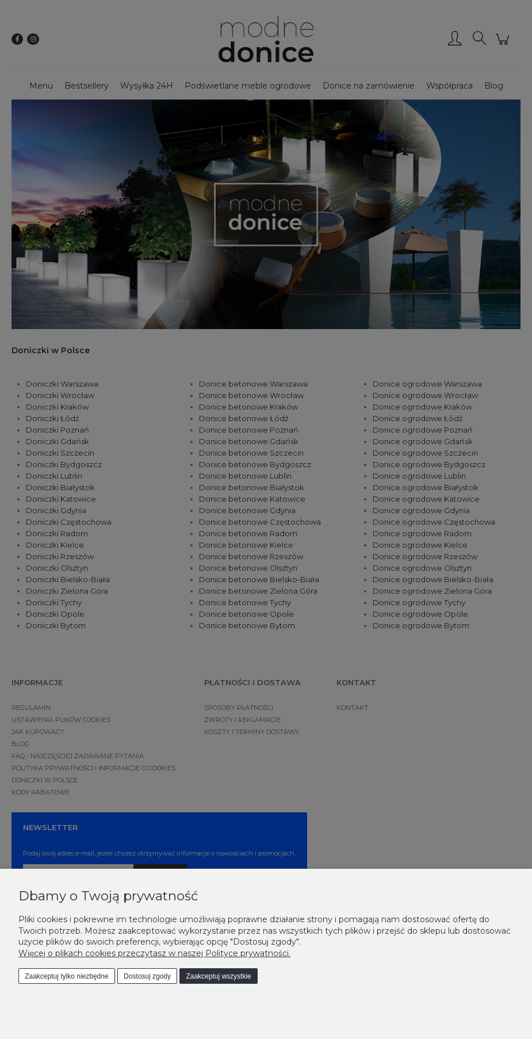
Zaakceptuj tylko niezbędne (66, 976)
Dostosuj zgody (147, 976)
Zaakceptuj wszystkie (218, 976)
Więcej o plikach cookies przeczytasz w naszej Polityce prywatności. (154, 953)
